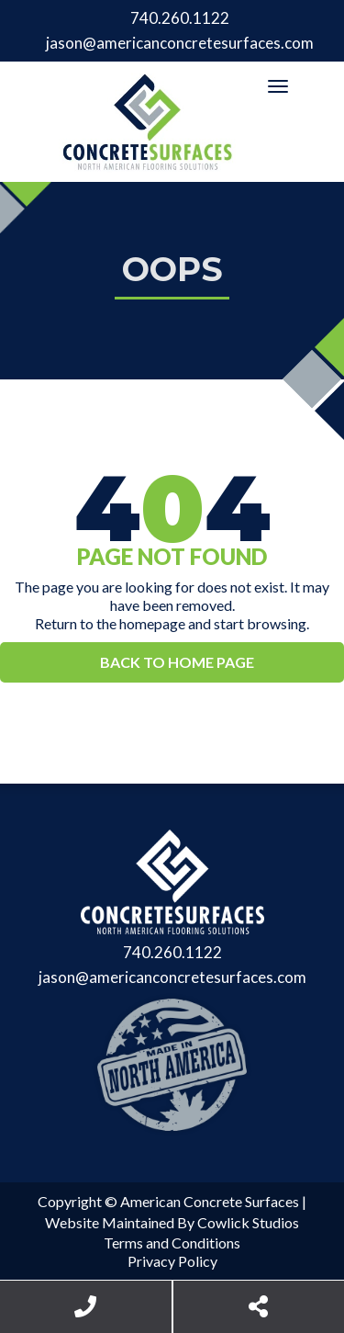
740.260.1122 (179, 18)
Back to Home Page (177, 662)
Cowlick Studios (248, 1222)
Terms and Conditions (172, 1242)
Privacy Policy (172, 1261)
